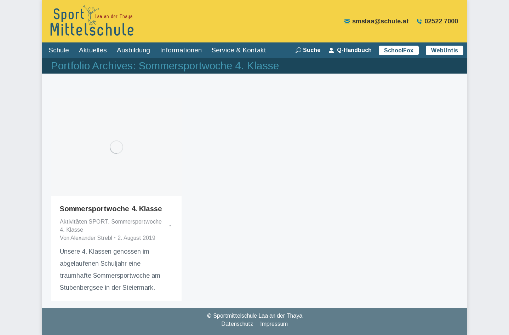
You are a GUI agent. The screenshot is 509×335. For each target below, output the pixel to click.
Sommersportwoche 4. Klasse (111, 209)
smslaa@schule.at (376, 21)
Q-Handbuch (350, 50)
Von (86, 238)
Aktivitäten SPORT (84, 222)
